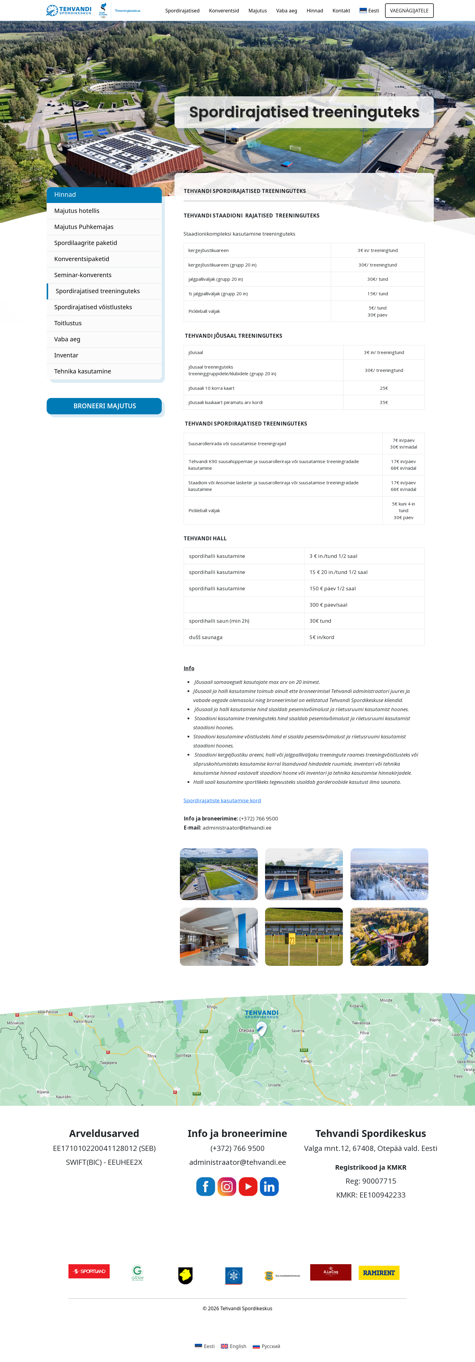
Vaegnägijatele (409, 10)
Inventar (66, 355)
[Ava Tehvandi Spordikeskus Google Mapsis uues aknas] (237, 1049)
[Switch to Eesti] (205, 1346)
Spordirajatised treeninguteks (98, 291)
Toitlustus (67, 323)
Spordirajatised (182, 10)
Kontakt (341, 10)
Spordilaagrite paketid (85, 243)
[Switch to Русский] (267, 1346)
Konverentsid (224, 10)
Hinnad (315, 10)
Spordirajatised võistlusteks (93, 307)
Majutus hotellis (76, 211)
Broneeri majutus (105, 406)
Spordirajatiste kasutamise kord (222, 800)
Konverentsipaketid (81, 259)
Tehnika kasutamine (82, 371)
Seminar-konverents (82, 275)
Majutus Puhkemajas (84, 227)
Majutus (257, 10)
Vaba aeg (286, 10)
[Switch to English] (234, 1346)
